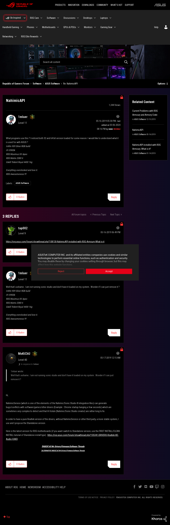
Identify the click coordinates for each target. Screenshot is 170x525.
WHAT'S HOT (116, 5)
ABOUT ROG (11, 487)
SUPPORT (129, 5)
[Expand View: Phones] (36, 27)
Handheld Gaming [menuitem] (10, 27)
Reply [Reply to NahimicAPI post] (114, 197)
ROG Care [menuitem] (34, 18)
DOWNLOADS (88, 5)
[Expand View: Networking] (15, 36)
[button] (10, 197)
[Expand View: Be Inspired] (24, 18)
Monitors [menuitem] (88, 27)
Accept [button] (109, 271)
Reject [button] (61, 271)
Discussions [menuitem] (69, 18)
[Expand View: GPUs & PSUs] (78, 27)
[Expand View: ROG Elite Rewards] (40, 36)
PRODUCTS (60, 5)
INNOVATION (73, 5)
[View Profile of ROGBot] (117, 129)
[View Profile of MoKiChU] (24, 354)
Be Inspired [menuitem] (15, 17)
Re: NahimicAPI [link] (70, 83)
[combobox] (85, 62)
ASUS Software (52, 83)
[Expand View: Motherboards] (58, 27)
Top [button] (8, 517)
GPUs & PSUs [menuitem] (69, 27)
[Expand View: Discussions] (78, 18)
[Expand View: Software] (58, 18)
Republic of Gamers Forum (15, 83)
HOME (23, 487)
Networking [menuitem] (7, 36)
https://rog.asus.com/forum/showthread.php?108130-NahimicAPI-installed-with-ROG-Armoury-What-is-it (55, 241)
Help (156, 27)
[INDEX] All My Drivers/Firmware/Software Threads (63, 446)
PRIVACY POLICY (107, 497)
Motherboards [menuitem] (48, 27)
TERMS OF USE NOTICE (88, 497)
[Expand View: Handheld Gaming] (21, 27)
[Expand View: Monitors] (95, 27)
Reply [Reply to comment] (114, 332)
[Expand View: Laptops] (110, 18)
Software (37, 83)
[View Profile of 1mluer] (23, 117)
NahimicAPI (137, 130)
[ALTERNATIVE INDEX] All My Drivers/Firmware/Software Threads (63, 450)
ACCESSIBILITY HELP (54, 487)
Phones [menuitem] (30, 27)
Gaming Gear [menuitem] (106, 27)
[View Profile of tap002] (23, 228)
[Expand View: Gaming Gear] (115, 27)
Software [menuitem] (51, 18)
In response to (30, 364)
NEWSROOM (34, 487)
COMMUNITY (102, 5)
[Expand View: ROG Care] (41, 18)
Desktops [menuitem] (87, 18)
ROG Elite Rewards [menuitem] (29, 36)
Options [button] (161, 83)
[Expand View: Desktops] (94, 18)
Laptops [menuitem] (104, 18)
